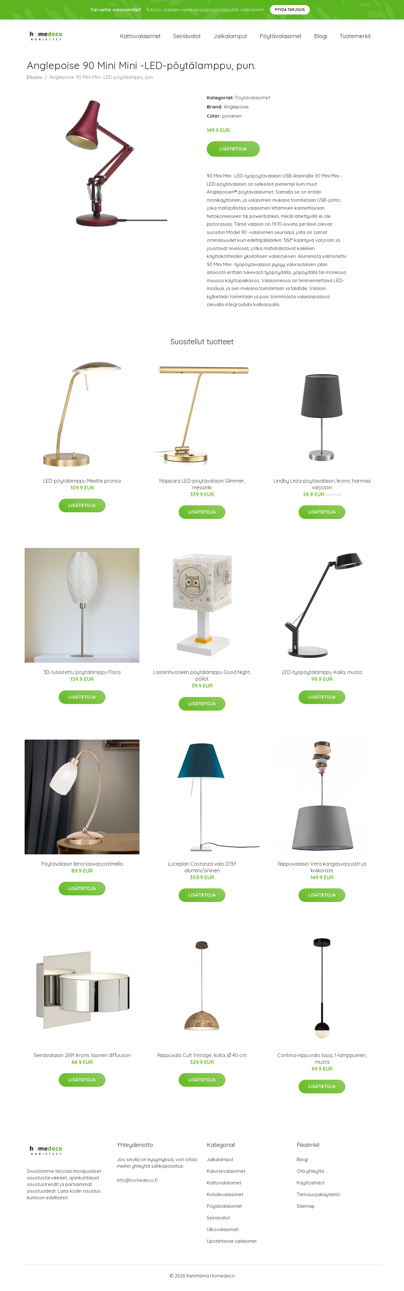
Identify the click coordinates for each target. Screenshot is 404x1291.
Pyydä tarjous (290, 9)
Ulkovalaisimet (223, 1234)
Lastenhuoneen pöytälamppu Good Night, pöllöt (202, 679)
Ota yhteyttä (310, 1175)
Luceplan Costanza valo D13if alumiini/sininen (202, 871)
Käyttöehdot (310, 1187)
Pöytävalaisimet (280, 38)
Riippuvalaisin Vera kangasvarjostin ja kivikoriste (322, 871)
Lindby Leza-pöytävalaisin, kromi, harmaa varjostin (322, 488)
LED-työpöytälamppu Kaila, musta (322, 676)
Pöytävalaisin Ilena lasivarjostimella (82, 868)
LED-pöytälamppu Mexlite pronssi (82, 485)
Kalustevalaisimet (226, 1175)
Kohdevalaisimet (225, 1199)
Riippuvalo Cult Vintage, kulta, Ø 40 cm (202, 1059)
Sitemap (306, 1210)
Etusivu (34, 81)
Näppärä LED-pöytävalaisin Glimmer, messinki (202, 488)
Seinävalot (187, 38)
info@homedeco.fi (137, 1185)
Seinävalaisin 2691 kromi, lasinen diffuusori (82, 1059)
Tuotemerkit (355, 38)
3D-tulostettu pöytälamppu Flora (82, 676)
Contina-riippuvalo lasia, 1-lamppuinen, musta (321, 1062)
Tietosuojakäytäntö (318, 1199)
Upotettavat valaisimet (232, 1245)
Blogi (320, 38)
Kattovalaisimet (140, 38)
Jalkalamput (230, 38)
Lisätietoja (233, 153)
